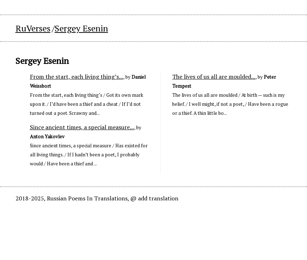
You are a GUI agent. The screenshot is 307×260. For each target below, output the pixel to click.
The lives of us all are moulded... (213, 77)
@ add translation (154, 198)
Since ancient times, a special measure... (82, 127)
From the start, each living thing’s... (76, 77)
